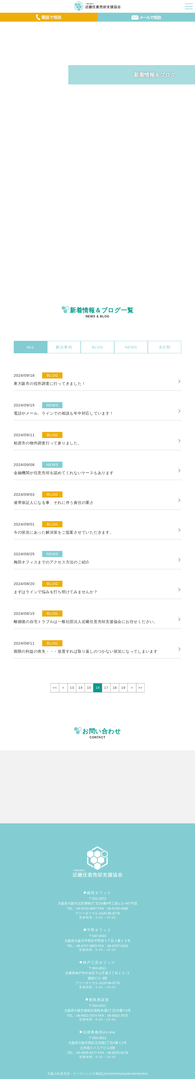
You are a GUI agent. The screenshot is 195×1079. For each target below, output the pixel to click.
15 (89, 688)
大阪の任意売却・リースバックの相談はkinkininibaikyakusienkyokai (97, 1073)
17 (106, 688)
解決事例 (64, 347)
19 (123, 688)
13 (72, 688)
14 (80, 688)
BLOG (97, 347)
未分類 (165, 347)
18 (115, 688)
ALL (30, 347)
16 (97, 688)
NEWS (131, 347)
